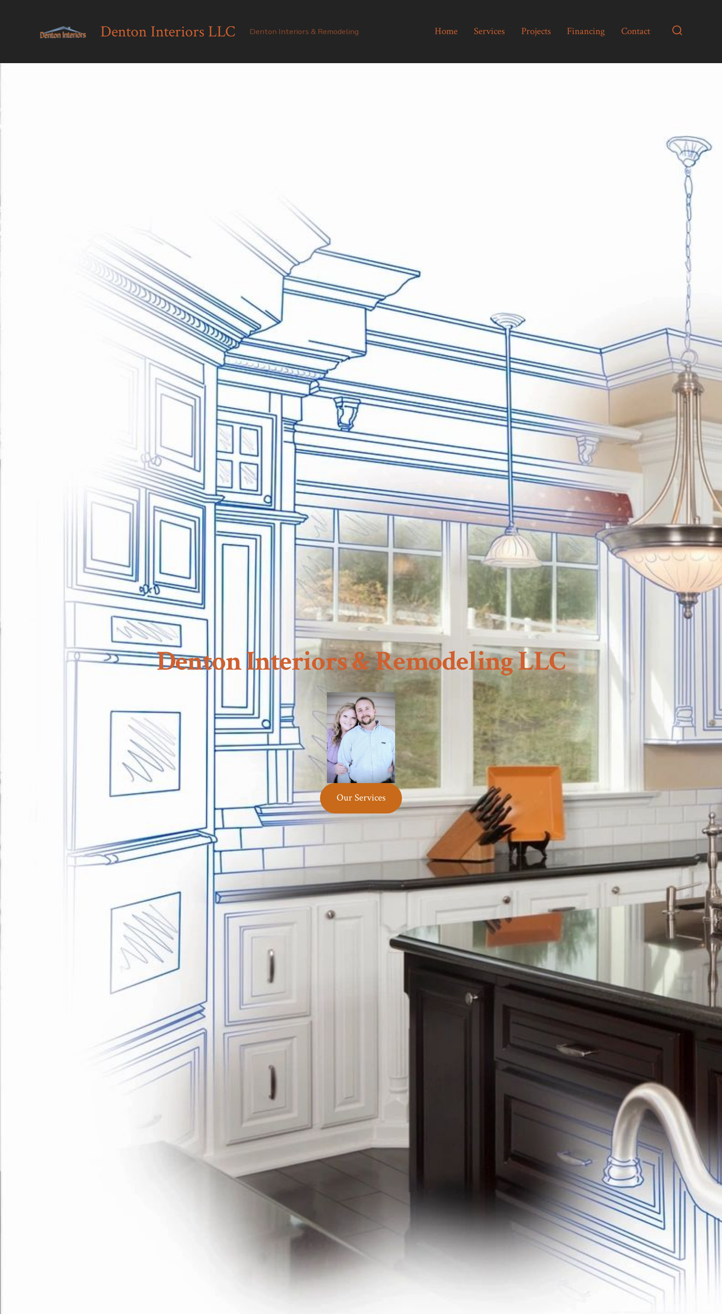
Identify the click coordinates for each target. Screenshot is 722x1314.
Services (489, 31)
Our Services (361, 797)
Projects (536, 31)
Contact (635, 31)
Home (446, 31)
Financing (586, 31)
